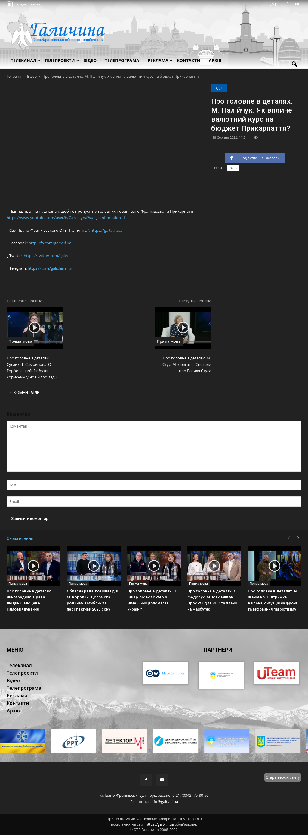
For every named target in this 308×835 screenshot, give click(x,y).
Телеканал (25, 60)
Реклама (160, 60)
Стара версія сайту (283, 777)
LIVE (275, 4)
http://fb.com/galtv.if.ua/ (51, 243)
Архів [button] (215, 60)
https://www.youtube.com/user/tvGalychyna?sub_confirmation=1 (66, 217)
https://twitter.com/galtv (46, 255)
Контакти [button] (188, 60)
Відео (219, 88)
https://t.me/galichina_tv (50, 268)
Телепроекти (62, 60)
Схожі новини (20, 538)
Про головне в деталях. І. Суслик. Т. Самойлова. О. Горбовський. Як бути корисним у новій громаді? (32, 367)
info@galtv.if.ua (164, 801)
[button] (294, 64)
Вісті (233, 168)
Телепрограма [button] (122, 60)
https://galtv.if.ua (160, 824)
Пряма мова (20, 341)
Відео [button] (90, 60)
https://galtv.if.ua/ (107, 230)
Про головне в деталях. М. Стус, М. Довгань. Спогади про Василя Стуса (186, 364)
